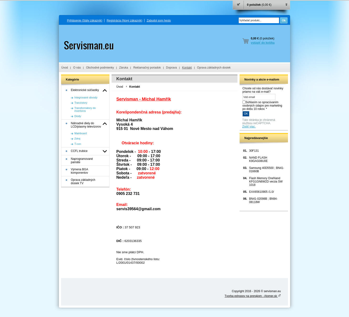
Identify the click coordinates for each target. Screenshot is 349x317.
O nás (77, 67)
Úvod (64, 67)
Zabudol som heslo (159, 20)
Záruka (123, 67)
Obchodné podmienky (100, 67)
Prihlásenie (84, 20)
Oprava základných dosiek (214, 67)
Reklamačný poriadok (147, 67)
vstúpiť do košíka (263, 42)
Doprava (171, 67)
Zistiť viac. (249, 126)
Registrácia (124, 20)
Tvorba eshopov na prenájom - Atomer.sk (253, 296)
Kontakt (187, 67)
